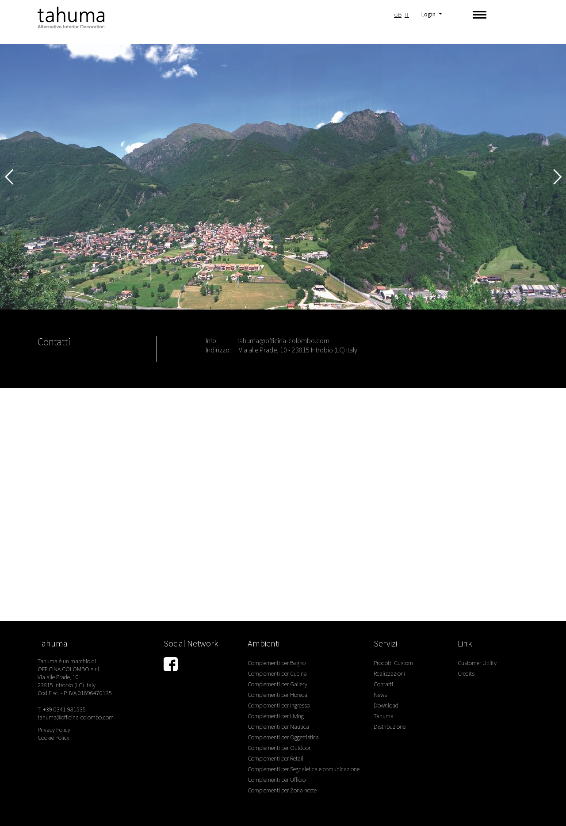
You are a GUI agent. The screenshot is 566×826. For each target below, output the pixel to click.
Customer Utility (477, 663)
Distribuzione (389, 726)
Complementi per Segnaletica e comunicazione (303, 769)
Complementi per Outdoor (279, 748)
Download (386, 705)
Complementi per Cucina (277, 673)
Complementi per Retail (275, 758)
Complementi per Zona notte (282, 790)
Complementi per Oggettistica (283, 737)
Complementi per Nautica (278, 726)
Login (429, 14)
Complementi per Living (276, 716)
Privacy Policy (54, 730)
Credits (466, 673)
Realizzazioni (389, 673)
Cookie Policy (53, 738)
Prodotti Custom (393, 663)
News (380, 695)
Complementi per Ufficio (277, 780)
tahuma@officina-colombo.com (283, 340)
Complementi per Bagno (277, 663)
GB (398, 15)
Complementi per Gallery (277, 684)
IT (407, 15)
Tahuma (384, 716)
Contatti (383, 684)
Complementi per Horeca (277, 695)
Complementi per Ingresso (279, 705)
